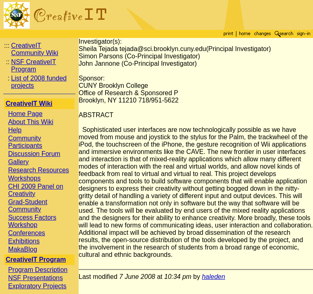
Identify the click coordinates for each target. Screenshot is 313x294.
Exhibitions (24, 241)
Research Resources (38, 170)
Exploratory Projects (37, 286)
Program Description (38, 269)
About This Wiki (30, 121)
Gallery (18, 161)
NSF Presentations (35, 277)
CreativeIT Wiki (29, 103)
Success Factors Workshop (32, 221)
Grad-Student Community (27, 205)
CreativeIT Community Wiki (34, 49)
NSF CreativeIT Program (33, 65)
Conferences (26, 232)
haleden (213, 276)
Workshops (24, 178)
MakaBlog (22, 249)
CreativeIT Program (36, 259)
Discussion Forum (34, 153)
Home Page (25, 113)
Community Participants (25, 142)
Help (15, 130)
